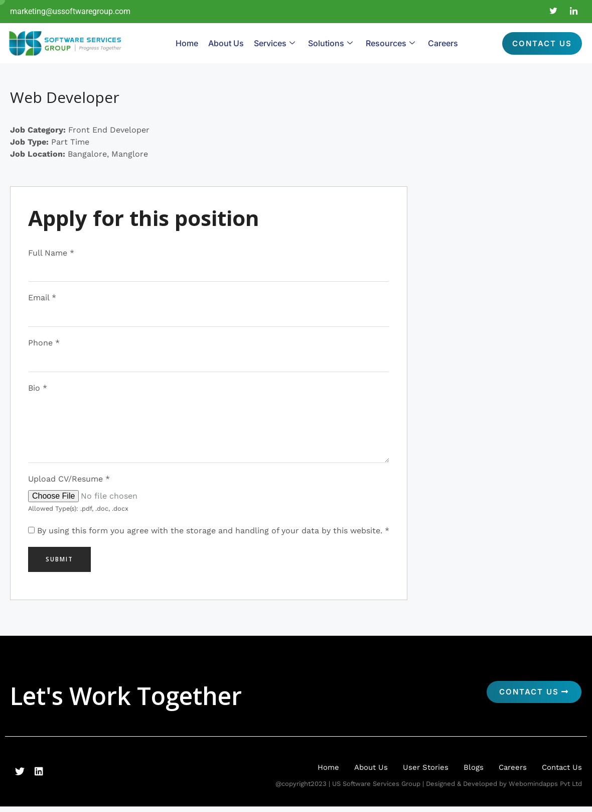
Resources (390, 43)
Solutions (330, 43)
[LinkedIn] (573, 11)
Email (42, 298)
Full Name (51, 253)
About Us (226, 43)
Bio (37, 390)
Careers (443, 43)
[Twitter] (553, 11)
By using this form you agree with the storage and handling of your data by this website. (213, 535)
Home (187, 43)
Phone (44, 344)
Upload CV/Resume (69, 484)
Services (274, 43)
